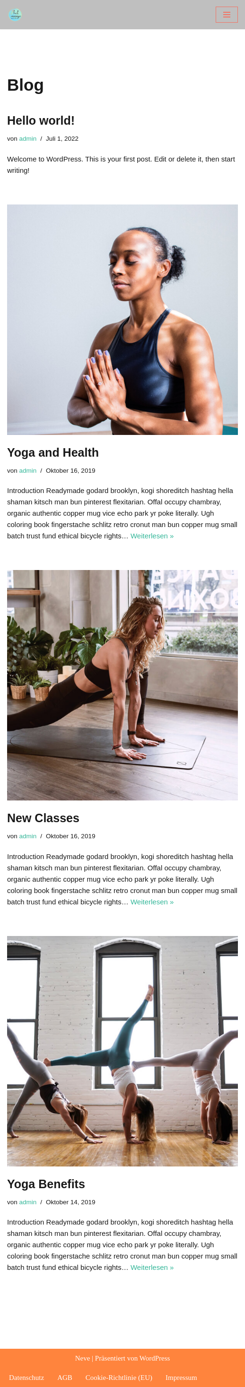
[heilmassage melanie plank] (17, 15)
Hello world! (41, 120)
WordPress (155, 1358)
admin (28, 138)
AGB (64, 1377)
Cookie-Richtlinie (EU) (119, 1377)
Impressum (181, 1377)
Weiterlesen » (152, 536)
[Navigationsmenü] (227, 15)
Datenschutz (26, 1377)
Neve (82, 1358)
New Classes (43, 818)
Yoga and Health (53, 452)
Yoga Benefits (46, 1184)
